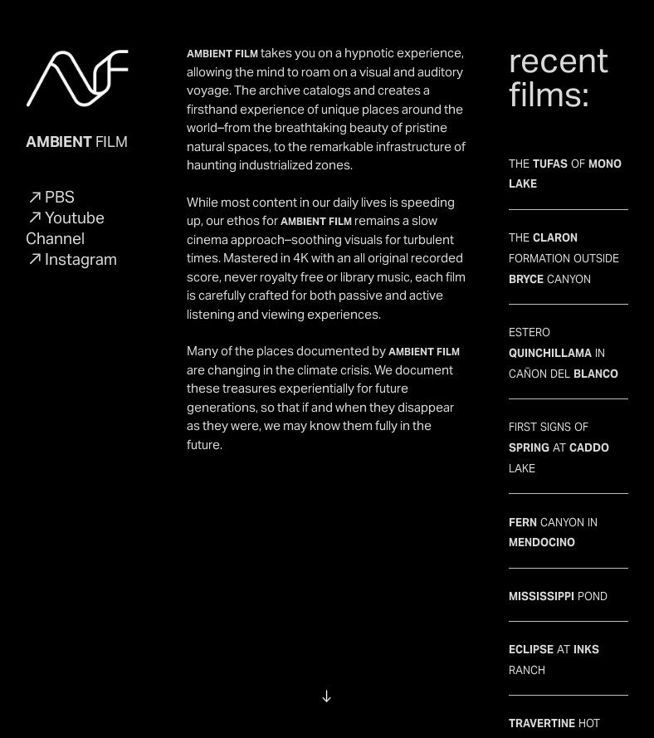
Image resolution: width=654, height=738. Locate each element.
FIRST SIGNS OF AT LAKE (559, 446)
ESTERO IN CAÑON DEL (563, 351)
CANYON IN (568, 540)
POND (558, 594)
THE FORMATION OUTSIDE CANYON (564, 256)
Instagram (81, 259)
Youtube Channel (65, 228)
